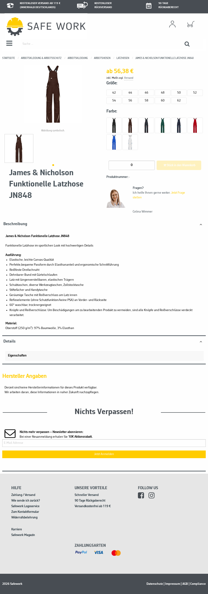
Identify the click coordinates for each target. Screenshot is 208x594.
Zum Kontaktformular (25, 512)
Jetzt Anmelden (104, 454)
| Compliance (197, 583)
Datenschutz (154, 583)
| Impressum (172, 583)
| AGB (184, 583)
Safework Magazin (23, 535)
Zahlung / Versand (23, 495)
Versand (128, 78)
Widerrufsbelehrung (24, 517)
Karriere (16, 529)
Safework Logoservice (25, 506)
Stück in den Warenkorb (179, 165)
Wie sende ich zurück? (25, 500)
